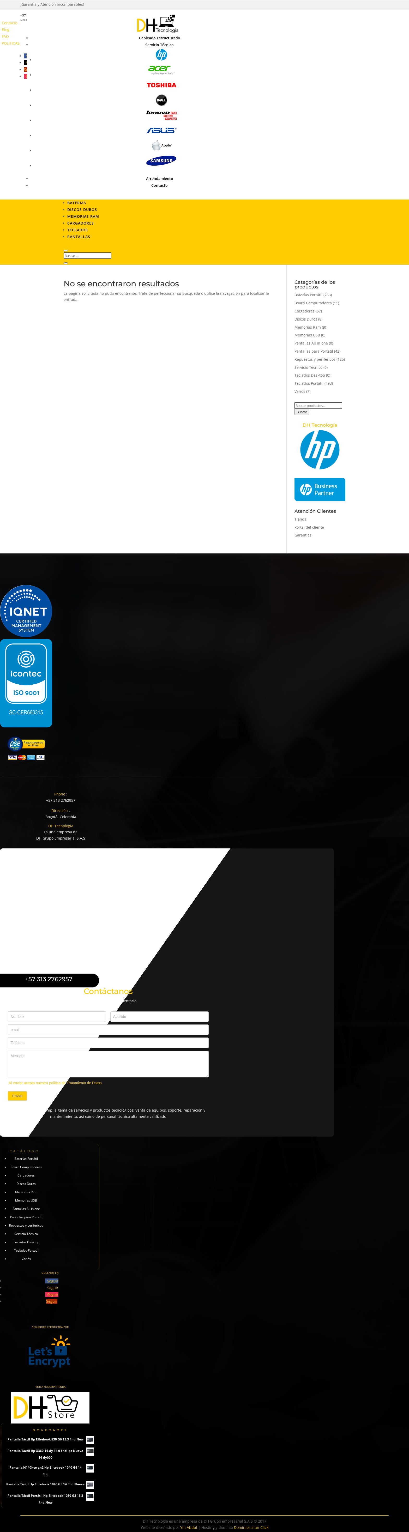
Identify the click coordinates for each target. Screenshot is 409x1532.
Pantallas (78, 236)
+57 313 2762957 (60, 800)
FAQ (5, 36)
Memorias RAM (83, 216)
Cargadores (80, 223)
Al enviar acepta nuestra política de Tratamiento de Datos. (56, 1083)
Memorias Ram (307, 327)
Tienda (300, 519)
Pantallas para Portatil (313, 351)
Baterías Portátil (308, 294)
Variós (299, 391)
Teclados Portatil (308, 383)
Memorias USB (307, 335)
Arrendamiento (159, 178)
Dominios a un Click (251, 1527)
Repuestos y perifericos (314, 359)
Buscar (302, 411)
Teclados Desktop (309, 375)
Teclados (77, 229)
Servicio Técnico (159, 44)
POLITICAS (11, 43)
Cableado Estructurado (159, 37)
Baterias (76, 202)
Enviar (17, 1096)
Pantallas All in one (311, 343)
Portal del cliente (309, 527)
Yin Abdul (188, 1527)
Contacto (9, 22)
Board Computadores (313, 302)
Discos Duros (82, 209)
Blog (5, 29)
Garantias (302, 535)
